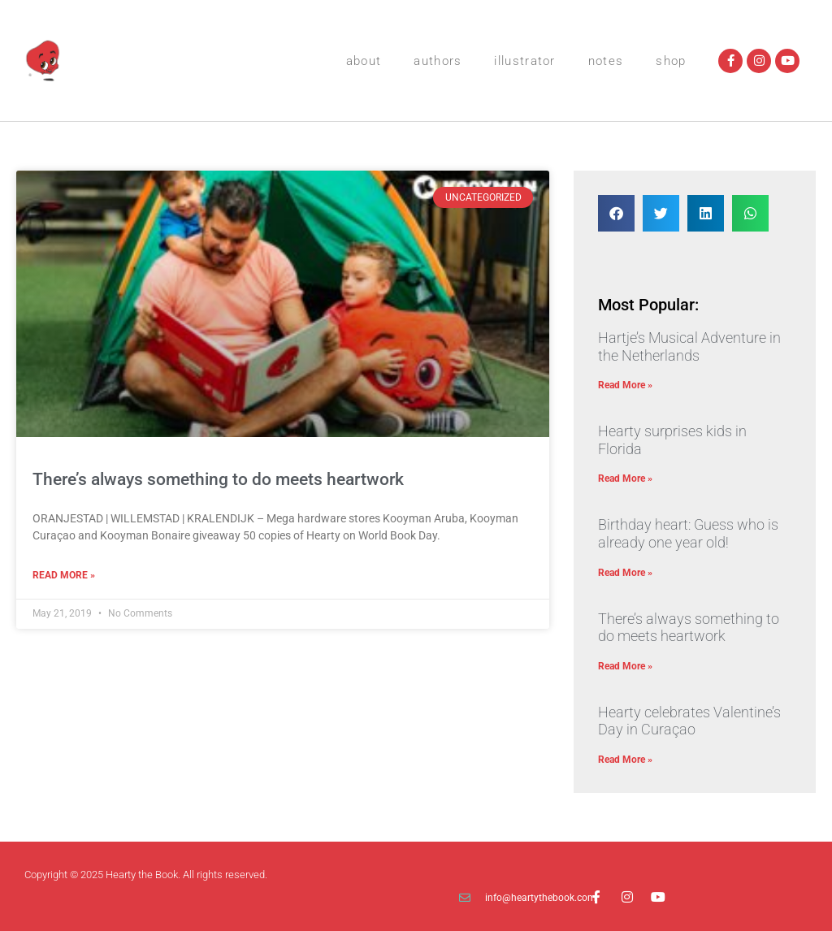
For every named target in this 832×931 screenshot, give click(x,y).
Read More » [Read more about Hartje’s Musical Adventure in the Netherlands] (625, 385)
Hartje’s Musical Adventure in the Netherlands (689, 346)
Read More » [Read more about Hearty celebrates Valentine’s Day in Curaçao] (625, 759)
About (364, 61)
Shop (671, 61)
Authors (438, 61)
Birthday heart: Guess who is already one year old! (688, 533)
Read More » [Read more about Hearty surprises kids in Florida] (625, 478)
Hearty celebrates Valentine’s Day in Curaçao (689, 721)
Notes (606, 61)
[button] (616, 213)
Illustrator (524, 61)
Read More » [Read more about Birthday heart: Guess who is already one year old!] (625, 572)
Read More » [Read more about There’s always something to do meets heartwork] (63, 575)
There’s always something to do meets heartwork (218, 479)
